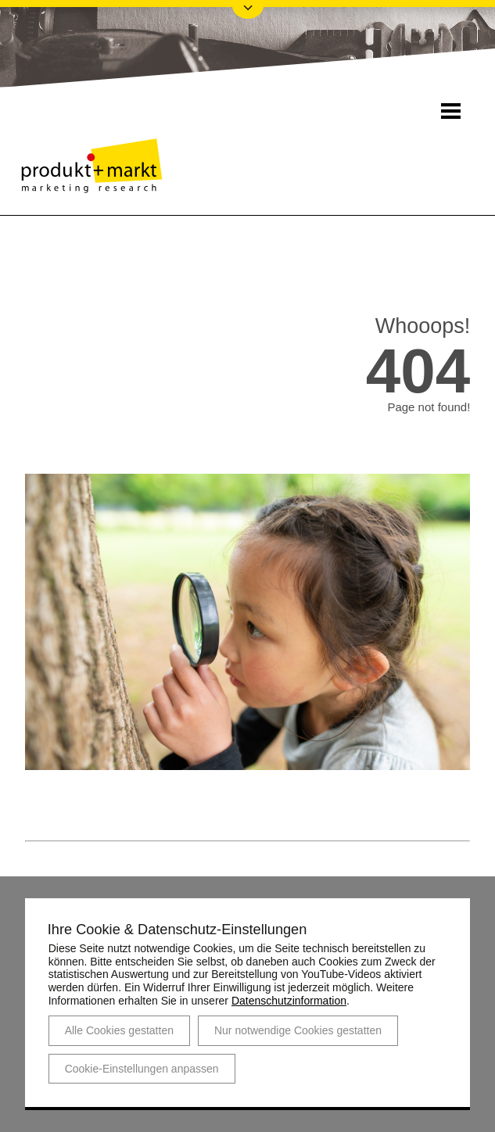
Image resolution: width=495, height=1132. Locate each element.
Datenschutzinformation (288, 1000)
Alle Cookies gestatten (119, 1029)
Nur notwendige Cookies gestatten (298, 1029)
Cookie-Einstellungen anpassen (142, 1068)
